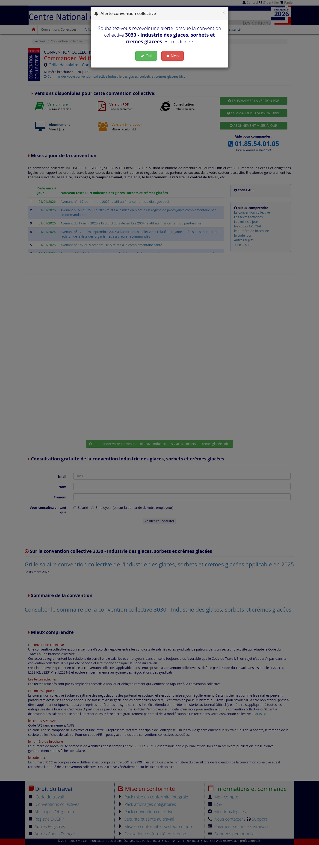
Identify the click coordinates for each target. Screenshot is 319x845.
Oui (146, 56)
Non (172, 56)
